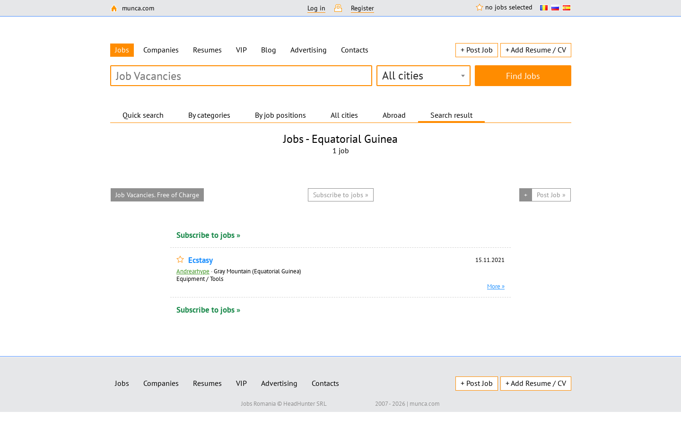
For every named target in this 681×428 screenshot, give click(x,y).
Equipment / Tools (199, 278)
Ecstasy (200, 260)
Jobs (122, 383)
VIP (241, 49)
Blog (268, 49)
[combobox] (423, 75)
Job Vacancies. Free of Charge (157, 195)
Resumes (207, 49)
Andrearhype (193, 271)
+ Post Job (477, 49)
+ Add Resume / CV (536, 49)
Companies (161, 49)
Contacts (354, 49)
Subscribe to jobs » (208, 235)
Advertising (308, 49)
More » (496, 286)
